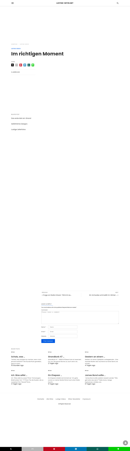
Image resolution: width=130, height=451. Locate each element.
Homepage (14, 44)
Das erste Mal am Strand (21, 118)
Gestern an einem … (95, 359)
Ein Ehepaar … (55, 377)
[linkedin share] (24, 65)
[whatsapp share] (29, 65)
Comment (44, 310)
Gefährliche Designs (19, 124)
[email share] (16, 65)
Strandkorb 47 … (56, 359)
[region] (65, 23)
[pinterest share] (20, 65)
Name (43, 329)
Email (43, 334)
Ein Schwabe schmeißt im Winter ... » (103, 295)
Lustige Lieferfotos (18, 129)
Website (43, 338)
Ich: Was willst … (19, 377)
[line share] (33, 65)
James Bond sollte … (95, 377)
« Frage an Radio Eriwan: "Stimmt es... (57, 295)
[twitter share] (12, 65)
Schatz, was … (18, 359)
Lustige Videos (24, 44)
